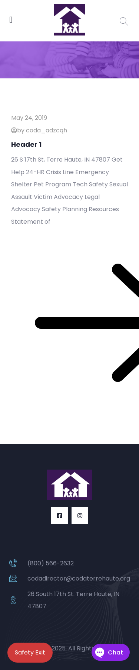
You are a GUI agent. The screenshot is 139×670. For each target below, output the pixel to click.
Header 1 (26, 144)
